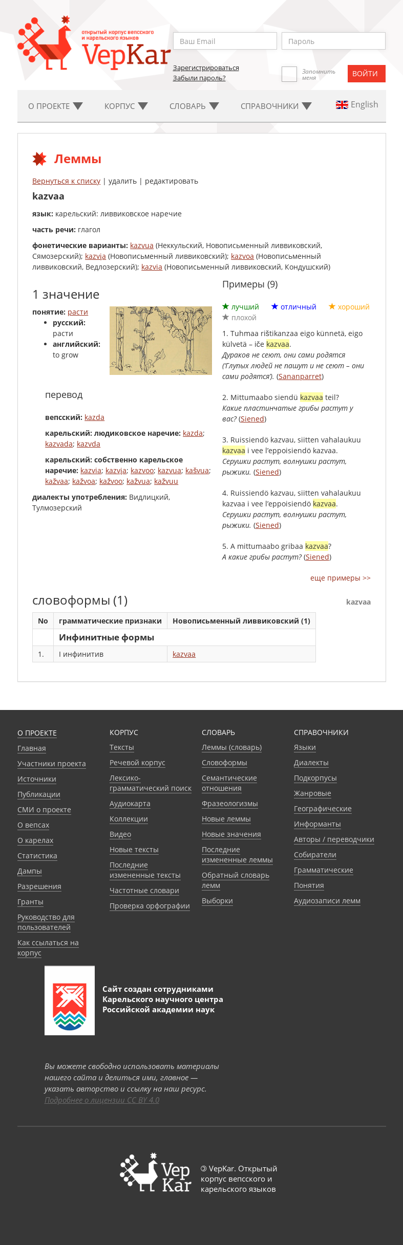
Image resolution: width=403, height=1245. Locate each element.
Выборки (217, 900)
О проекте (37, 733)
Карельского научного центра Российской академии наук (162, 1004)
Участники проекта (51, 763)
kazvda (88, 444)
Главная (31, 748)
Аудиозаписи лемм (327, 900)
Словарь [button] (194, 106)
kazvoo (142, 470)
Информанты (317, 824)
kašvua (197, 470)
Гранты (30, 901)
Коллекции (129, 819)
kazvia (151, 267)
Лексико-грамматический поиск (151, 783)
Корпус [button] (126, 106)
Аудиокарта (130, 803)
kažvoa (83, 481)
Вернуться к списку (66, 181)
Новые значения (231, 834)
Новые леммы (226, 819)
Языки (305, 747)
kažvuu (166, 481)
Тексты (122, 747)
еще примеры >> (340, 578)
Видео (120, 834)
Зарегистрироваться (206, 67)
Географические (323, 808)
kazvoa (242, 256)
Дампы (29, 871)
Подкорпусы (315, 778)
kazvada (59, 444)
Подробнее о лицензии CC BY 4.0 (102, 1100)
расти (78, 312)
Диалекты (311, 762)
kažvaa (56, 481)
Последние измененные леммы (237, 854)
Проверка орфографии (150, 905)
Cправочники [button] (276, 106)
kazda (94, 417)
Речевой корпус (137, 762)
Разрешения (39, 886)
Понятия (309, 885)
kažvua (138, 481)
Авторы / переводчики (334, 839)
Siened (252, 419)
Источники (36, 779)
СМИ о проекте (44, 809)
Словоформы (224, 762)
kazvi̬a (95, 256)
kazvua (142, 245)
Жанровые (312, 793)
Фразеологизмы (230, 803)
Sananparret (300, 376)
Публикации (38, 794)
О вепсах (33, 825)
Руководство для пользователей (46, 922)
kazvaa (184, 654)
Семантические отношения (229, 783)
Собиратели (315, 854)
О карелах (35, 840)
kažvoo (110, 481)
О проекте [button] (55, 106)
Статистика (37, 855)
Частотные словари (144, 890)
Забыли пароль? (199, 77)
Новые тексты (134, 849)
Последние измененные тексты (145, 870)
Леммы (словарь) (232, 747)
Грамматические (323, 870)
